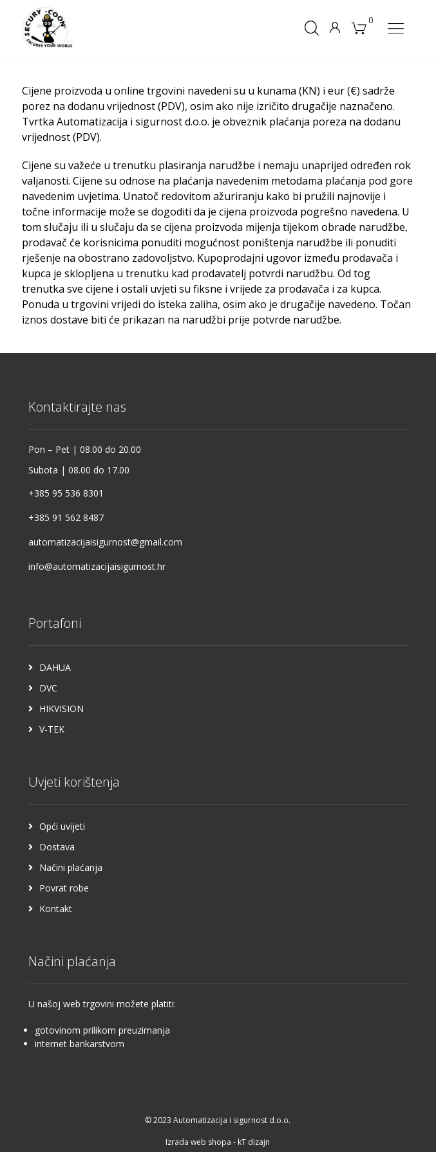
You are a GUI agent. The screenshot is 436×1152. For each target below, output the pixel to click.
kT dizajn (254, 1142)
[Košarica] (358, 27)
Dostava (57, 847)
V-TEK (51, 729)
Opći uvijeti (62, 826)
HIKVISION (61, 708)
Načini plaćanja (70, 867)
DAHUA (55, 667)
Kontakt (55, 908)
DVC (48, 688)
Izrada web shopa (198, 1142)
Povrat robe (64, 888)
